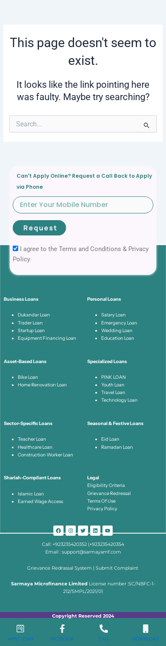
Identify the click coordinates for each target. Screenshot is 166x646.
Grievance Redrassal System (60, 568)
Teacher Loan (32, 439)
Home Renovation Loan (42, 385)
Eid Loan (110, 439)
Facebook (62, 638)
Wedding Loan (117, 330)
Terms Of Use (101, 501)
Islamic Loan (31, 494)
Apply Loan (20, 638)
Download (145, 638)
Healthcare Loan (35, 447)
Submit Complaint (117, 568)
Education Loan (117, 338)
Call (104, 638)
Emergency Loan (119, 323)
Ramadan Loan (117, 447)
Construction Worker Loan (45, 455)
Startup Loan (31, 330)
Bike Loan (28, 377)
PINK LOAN (113, 377)
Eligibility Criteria (106, 485)
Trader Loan (30, 323)
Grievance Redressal (109, 493)
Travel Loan (113, 392)
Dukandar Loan (34, 315)
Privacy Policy (102, 509)
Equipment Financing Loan (47, 338)
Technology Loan (119, 400)
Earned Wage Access (40, 501)
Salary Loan (113, 315)
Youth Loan (113, 385)
